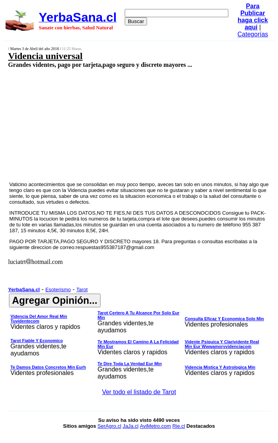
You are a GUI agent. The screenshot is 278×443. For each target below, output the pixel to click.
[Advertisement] (119, 124)
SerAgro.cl (109, 426)
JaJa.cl (130, 426)
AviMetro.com (155, 426)
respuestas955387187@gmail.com (115, 247)
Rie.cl (178, 426)
